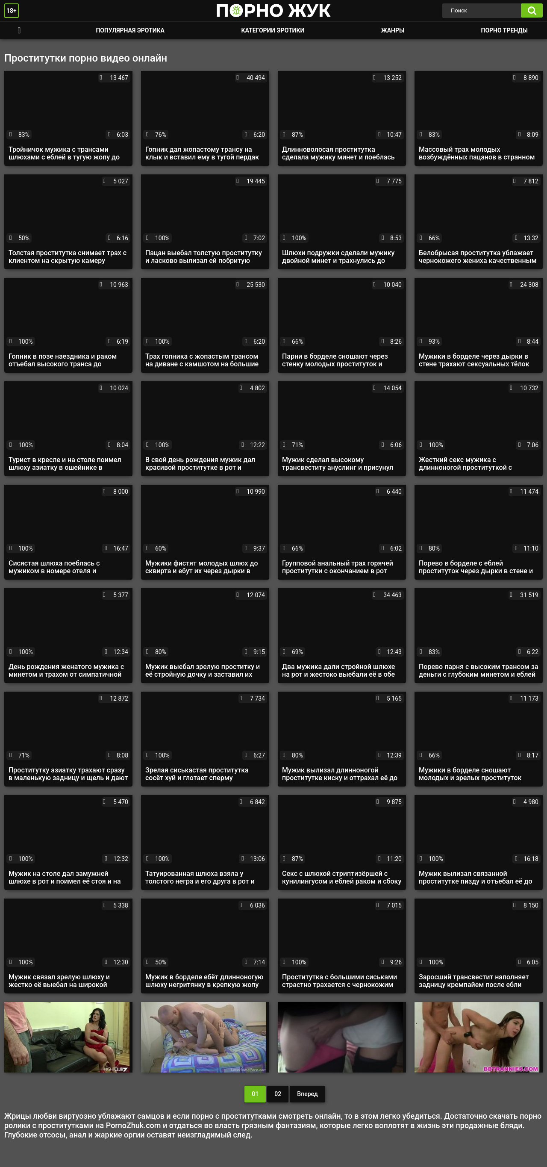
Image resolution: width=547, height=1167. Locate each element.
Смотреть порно (19, 30)
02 (277, 1093)
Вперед (307, 1093)
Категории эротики (272, 30)
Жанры (392, 30)
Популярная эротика (130, 30)
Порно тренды (504, 30)
